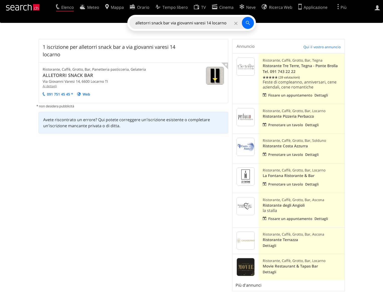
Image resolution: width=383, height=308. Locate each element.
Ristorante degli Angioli (284, 205)
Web (86, 94)
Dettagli (321, 95)
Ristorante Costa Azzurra (285, 146)
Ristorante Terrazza (280, 239)
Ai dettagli (50, 86)
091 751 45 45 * (60, 94)
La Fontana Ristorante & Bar (288, 175)
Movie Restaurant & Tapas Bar (290, 266)
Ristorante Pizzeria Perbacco (288, 116)
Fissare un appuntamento (290, 95)
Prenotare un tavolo (285, 124)
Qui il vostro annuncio (322, 47)
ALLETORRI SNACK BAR (68, 75)
